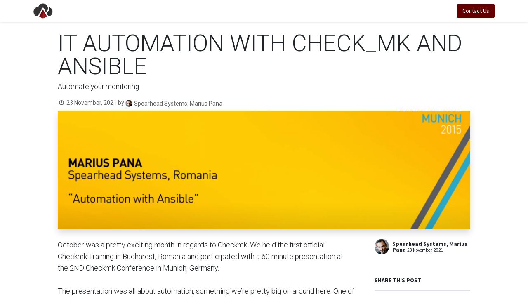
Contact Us (474, 10)
